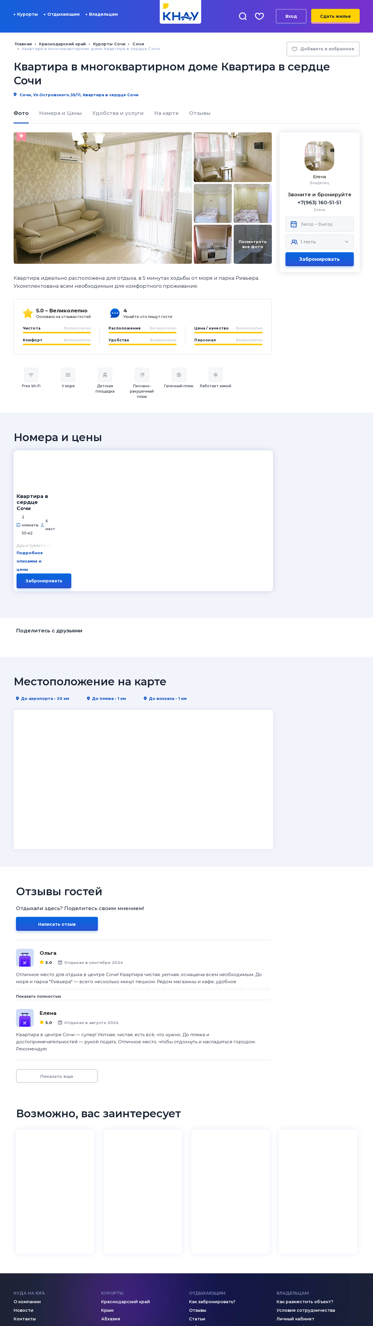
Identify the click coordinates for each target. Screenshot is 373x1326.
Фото (21, 113)
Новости (23, 1215)
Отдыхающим (62, 14)
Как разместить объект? (305, 1206)
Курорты (26, 14)
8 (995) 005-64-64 (308, 1282)
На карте (166, 113)
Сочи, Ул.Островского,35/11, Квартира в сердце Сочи (76, 94)
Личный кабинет (295, 1223)
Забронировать (319, 259)
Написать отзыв (57, 829)
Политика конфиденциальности (311, 1307)
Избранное (201, 1232)
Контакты (25, 1223)
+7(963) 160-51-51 (319, 202)
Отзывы (200, 113)
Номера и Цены (60, 113)
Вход (291, 16)
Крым (107, 1215)
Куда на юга (29, 1198)
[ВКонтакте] (17, 1270)
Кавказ (108, 1232)
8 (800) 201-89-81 (219, 1270)
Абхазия (110, 1223)
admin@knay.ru (129, 1270)
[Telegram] (40, 1270)
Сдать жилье (335, 16)
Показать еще (56, 981)
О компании (27, 1206)
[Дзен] (28, 1270)
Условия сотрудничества (306, 1215)
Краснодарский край (125, 1206)
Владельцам (101, 14)
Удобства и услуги (118, 113)
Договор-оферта (297, 1232)
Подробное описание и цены (105, 486)
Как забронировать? (212, 1206)
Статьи (197, 1223)
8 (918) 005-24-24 (307, 1274)
